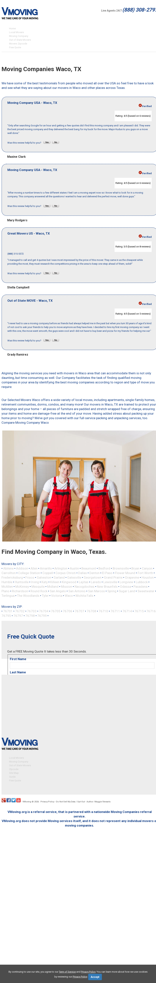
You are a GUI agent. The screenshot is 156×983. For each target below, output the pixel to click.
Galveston (44, 577)
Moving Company (18, 36)
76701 (8, 611)
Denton (94, 573)
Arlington (60, 568)
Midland (52, 586)
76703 (32, 611)
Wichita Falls (84, 596)
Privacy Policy (47, 802)
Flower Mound (125, 573)
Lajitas (83, 582)
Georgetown (92, 577)
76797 (18, 616)
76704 (43, 611)
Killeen (54, 582)
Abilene (8, 568)
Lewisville (110, 582)
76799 (42, 616)
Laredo (96, 582)
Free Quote (15, 47)
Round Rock (38, 591)
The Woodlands (28, 596)
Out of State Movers (20, 39)
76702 (20, 611)
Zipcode (13, 769)
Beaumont (88, 568)
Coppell (47, 573)
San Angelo (58, 591)
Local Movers (16, 32)
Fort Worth (145, 573)
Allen (33, 568)
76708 (91, 611)
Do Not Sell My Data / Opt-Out (70, 802)
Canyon (147, 568)
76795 (6, 616)
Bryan (135, 568)
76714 (127, 611)
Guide (12, 777)
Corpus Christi (65, 573)
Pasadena (140, 586)
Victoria (56, 596)
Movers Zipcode (18, 43)
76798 (30, 616)
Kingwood (69, 582)
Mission (66, 586)
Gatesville (74, 577)
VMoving (27, 802)
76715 (139, 611)
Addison (22, 568)
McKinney (22, 586)
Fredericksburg (12, 577)
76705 (55, 611)
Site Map (14, 773)
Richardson (20, 591)
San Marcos (96, 591)
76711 (115, 611)
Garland (59, 577)
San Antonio (77, 591)
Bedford (104, 568)
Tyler (45, 596)
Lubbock (142, 582)
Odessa (125, 586)
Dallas (82, 573)
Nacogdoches (84, 586)
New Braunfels (107, 586)
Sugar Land (127, 591)
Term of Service (67, 971)
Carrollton (9, 573)
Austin (74, 568)
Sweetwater (145, 591)
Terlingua (8, 596)
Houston (148, 577)
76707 (79, 611)
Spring (111, 591)
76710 (103, 611)
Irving (35, 582)
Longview (126, 582)
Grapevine (132, 577)
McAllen (7, 586)
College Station (29, 573)
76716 (151, 611)
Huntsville (22, 582)
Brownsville (121, 568)
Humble (7, 582)
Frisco (29, 577)
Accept (95, 976)
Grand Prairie (113, 577)
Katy (44, 582)
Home (12, 28)
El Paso (107, 573)
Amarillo (46, 568)
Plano (5, 591)
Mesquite (38, 586)
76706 (67, 611)
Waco (69, 596)
